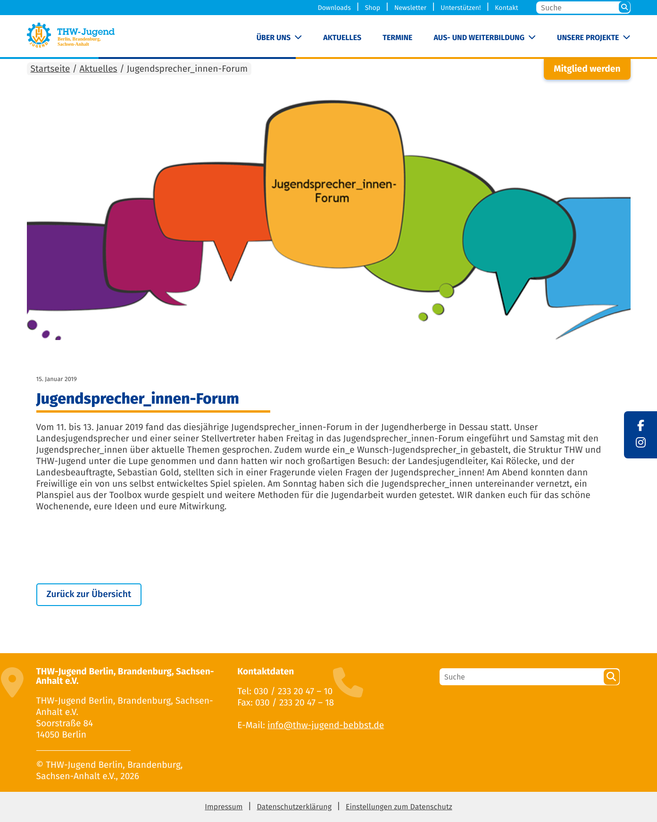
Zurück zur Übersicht (89, 594)
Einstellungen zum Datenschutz (399, 807)
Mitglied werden (587, 69)
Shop (372, 8)
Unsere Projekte (588, 37)
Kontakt (506, 8)
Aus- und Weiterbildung (479, 37)
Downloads (334, 8)
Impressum (223, 807)
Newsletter (410, 8)
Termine (397, 37)
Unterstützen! (461, 8)
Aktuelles (342, 37)
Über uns (274, 37)
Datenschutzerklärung (294, 807)
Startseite (50, 69)
